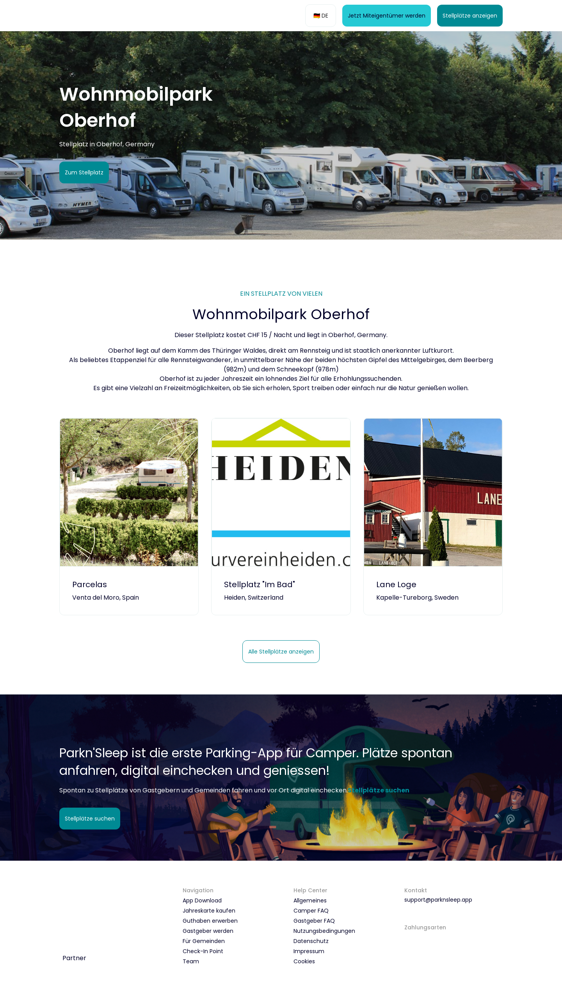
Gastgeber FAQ (314, 921)
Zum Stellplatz (84, 172)
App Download (202, 900)
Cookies (304, 961)
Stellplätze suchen (90, 818)
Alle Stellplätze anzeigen (281, 651)
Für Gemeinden (204, 941)
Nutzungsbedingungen (324, 931)
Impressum (308, 951)
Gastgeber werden (208, 931)
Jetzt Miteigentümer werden (386, 16)
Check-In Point (203, 951)
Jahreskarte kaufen (209, 911)
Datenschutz (311, 941)
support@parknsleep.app (438, 900)
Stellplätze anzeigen (470, 16)
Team (191, 961)
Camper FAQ (311, 911)
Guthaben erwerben (210, 921)
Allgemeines (310, 900)
